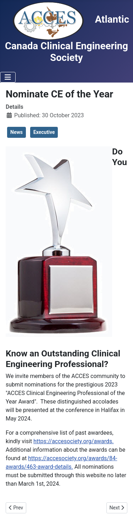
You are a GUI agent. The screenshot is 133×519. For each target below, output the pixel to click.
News (16, 132)
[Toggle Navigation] (8, 77)
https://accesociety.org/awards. (73, 441)
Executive (44, 132)
